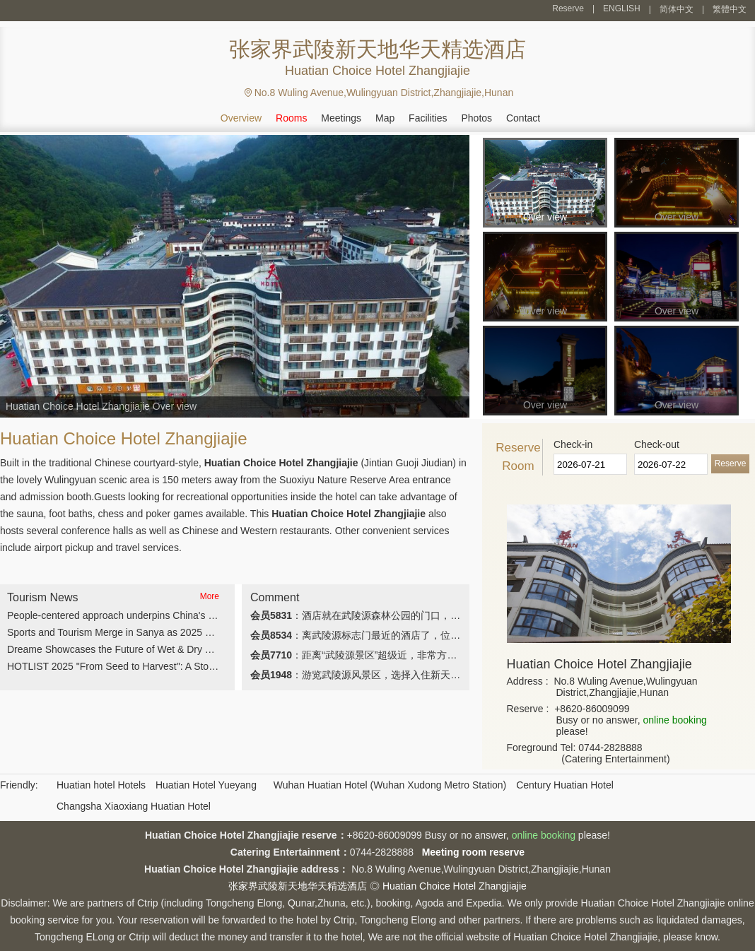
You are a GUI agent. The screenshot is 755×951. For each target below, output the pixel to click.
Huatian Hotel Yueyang (206, 785)
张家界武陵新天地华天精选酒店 (297, 886)
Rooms (291, 118)
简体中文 (676, 9)
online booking (674, 720)
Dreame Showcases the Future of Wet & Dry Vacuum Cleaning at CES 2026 (174, 649)
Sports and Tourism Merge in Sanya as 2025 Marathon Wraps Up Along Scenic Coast (194, 632)
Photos (476, 118)
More (209, 596)
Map (384, 118)
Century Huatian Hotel (565, 785)
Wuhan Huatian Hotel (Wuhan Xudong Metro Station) (390, 785)
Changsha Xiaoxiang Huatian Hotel (134, 806)
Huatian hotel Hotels (101, 785)
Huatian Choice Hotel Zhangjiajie (454, 886)
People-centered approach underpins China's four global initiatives (152, 615)
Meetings (341, 118)
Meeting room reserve (473, 852)
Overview (241, 118)
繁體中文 (730, 9)
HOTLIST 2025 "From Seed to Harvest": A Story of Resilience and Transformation (185, 666)
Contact (523, 118)
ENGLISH (621, 8)
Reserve (568, 8)
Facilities (428, 118)
